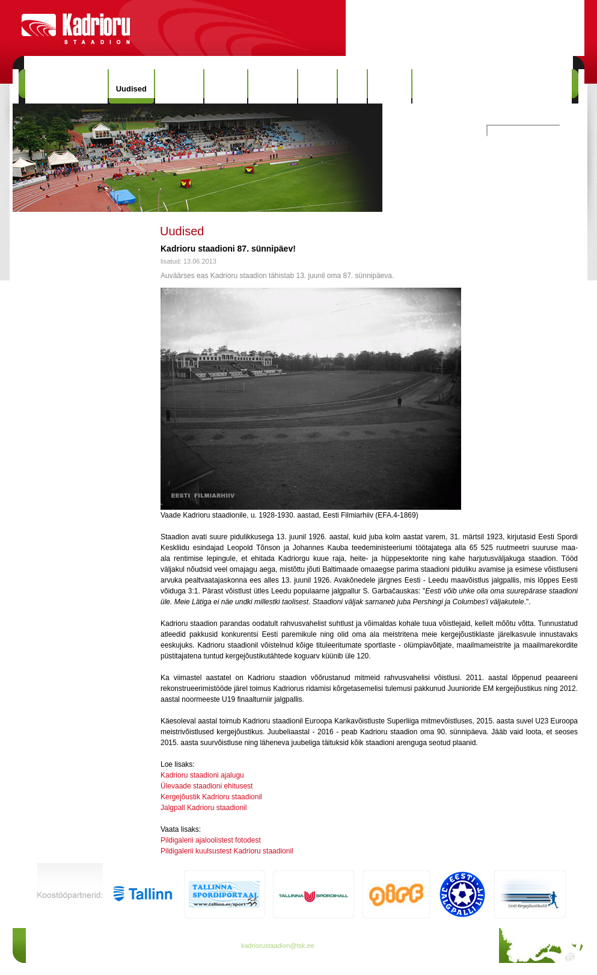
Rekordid (272, 86)
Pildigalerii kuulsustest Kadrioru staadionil (227, 851)
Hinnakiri (179, 86)
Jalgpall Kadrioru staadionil (203, 807)
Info (352, 86)
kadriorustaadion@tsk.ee (277, 945)
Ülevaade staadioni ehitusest (207, 786)
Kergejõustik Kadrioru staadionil (211, 797)
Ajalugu (226, 86)
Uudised (131, 88)
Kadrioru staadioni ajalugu (202, 775)
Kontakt (389, 86)
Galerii (317, 86)
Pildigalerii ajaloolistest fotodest (211, 840)
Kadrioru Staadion (66, 86)
